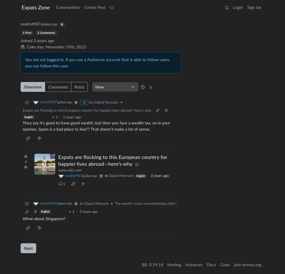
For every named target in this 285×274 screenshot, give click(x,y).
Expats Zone (36, 7)
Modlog (174, 264)
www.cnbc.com (70, 170)
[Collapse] (27, 102)
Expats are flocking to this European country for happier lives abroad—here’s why (87, 110)
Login (238, 7)
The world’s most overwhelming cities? (146, 203)
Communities (68, 7)
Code (225, 264)
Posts (79, 86)
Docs (211, 264)
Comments (58, 86)
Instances (194, 264)
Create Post (95, 7)
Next (28, 248)
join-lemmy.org (247, 264)
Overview (33, 86)
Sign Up (254, 7)
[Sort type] (115, 87)
